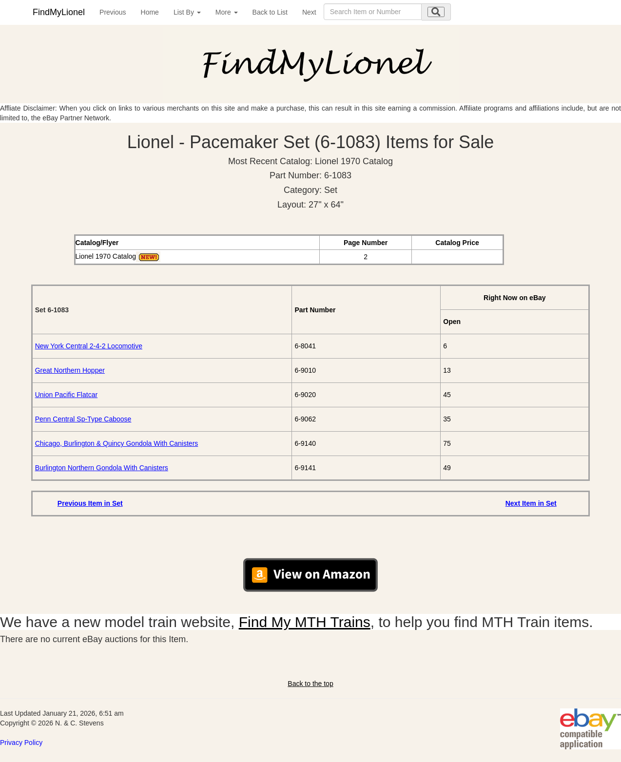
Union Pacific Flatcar (66, 395)
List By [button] (187, 12)
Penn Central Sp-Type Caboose (83, 419)
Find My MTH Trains (304, 622)
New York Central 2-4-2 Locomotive (88, 346)
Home (150, 12)
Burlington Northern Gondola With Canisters (101, 468)
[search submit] (436, 12)
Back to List (270, 12)
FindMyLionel (59, 12)
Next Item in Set (531, 503)
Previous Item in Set (90, 503)
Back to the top (310, 683)
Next (309, 12)
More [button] (226, 12)
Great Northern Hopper (70, 370)
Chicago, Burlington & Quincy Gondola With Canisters (116, 443)
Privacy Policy (21, 742)
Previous (112, 12)
